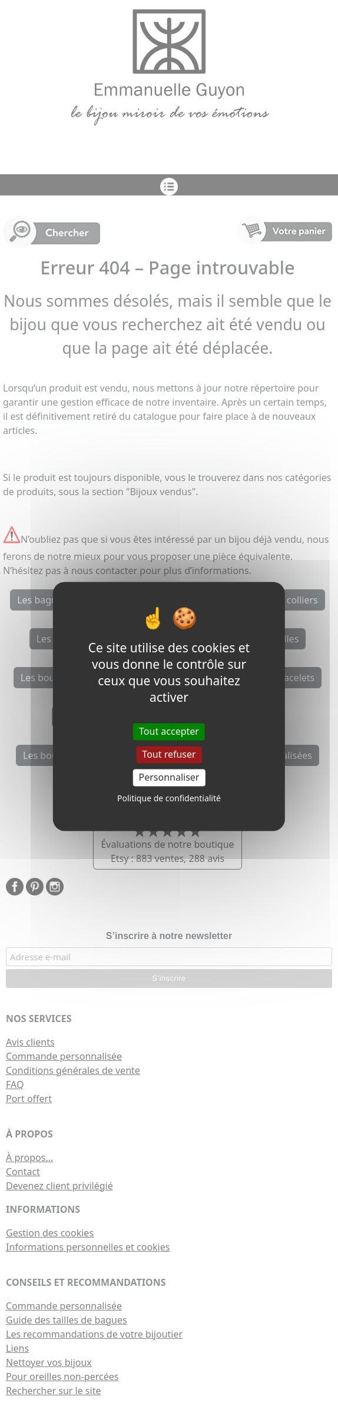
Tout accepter (169, 731)
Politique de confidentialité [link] (169, 798)
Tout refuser (168, 754)
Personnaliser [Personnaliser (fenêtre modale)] (169, 777)
